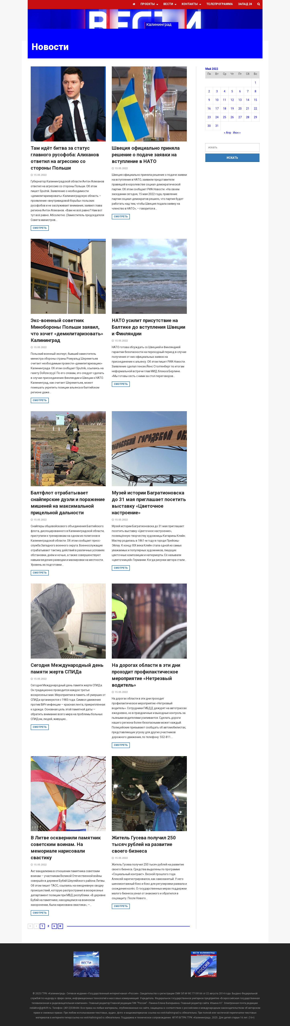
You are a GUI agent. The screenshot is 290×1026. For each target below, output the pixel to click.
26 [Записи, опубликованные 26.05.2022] (232, 117)
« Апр (227, 132)
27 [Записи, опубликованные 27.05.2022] (240, 117)
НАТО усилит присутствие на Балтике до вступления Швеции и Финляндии (148, 327)
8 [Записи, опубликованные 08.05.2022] (255, 91)
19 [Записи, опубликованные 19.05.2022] (232, 108)
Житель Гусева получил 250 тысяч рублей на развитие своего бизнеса (144, 844)
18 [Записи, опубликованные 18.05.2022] (224, 108)
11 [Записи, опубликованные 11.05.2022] (224, 100)
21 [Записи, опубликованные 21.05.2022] (247, 108)
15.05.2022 (40, 175)
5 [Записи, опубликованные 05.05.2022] (232, 91)
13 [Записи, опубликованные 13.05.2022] (240, 100)
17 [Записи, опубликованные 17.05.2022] (217, 108)
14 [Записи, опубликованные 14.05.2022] (247, 100)
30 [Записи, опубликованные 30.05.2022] (209, 125)
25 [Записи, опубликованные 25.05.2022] (224, 117)
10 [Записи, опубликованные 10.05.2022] (217, 100)
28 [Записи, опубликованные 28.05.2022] (247, 117)
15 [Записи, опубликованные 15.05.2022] (255, 100)
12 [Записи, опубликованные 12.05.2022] (232, 100)
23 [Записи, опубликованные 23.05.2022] (209, 117)
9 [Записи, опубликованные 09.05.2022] (209, 100)
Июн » (237, 132)
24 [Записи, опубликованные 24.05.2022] (217, 117)
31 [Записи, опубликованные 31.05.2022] (217, 125)
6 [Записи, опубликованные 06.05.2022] (240, 91)
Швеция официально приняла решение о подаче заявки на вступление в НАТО (146, 154)
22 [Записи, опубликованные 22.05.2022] (255, 108)
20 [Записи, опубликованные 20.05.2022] (240, 108)
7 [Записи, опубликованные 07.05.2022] (247, 91)
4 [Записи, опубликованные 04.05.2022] (224, 91)
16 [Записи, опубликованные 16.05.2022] (209, 108)
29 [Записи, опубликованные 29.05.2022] (255, 117)
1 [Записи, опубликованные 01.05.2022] (255, 82)
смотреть (40, 228)
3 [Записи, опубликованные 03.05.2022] (217, 91)
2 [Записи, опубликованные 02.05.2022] (209, 91)
